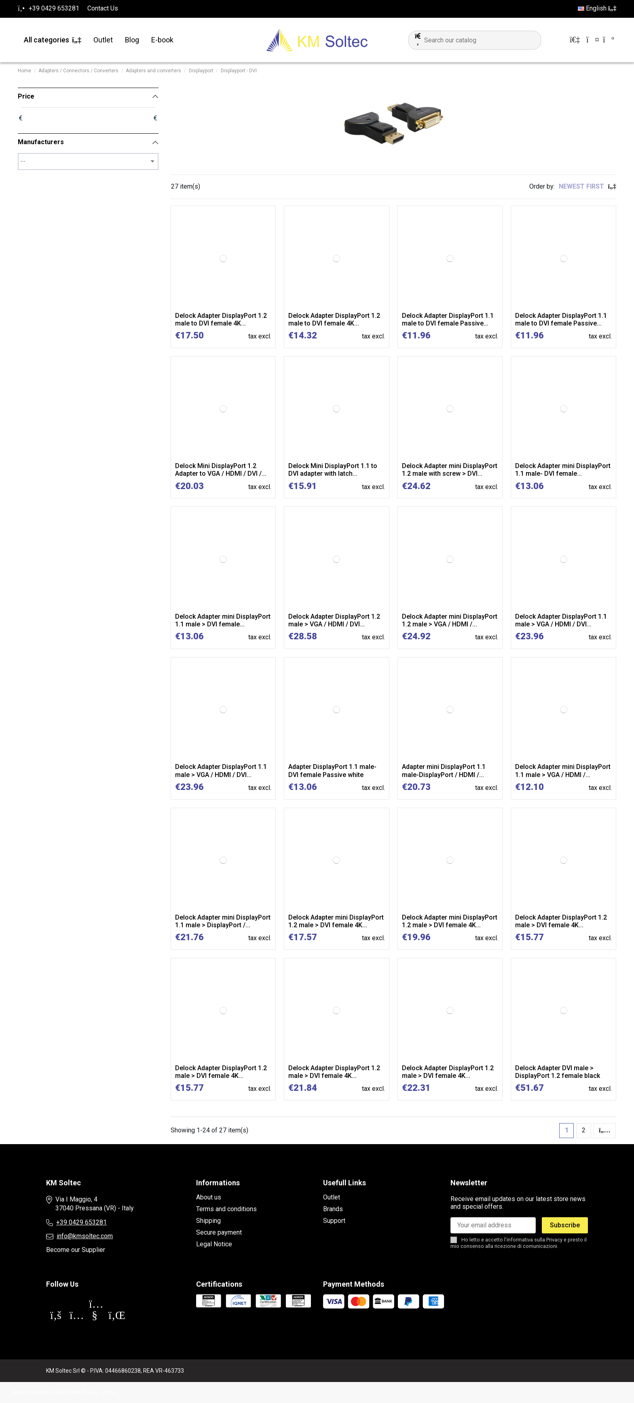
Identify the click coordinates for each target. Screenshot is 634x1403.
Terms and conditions (226, 1209)
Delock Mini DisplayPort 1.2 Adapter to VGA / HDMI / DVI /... (220, 469)
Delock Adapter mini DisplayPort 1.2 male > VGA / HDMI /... (449, 620)
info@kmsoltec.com (85, 1236)
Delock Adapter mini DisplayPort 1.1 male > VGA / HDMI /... (563, 770)
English (597, 8)
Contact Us (102, 8)
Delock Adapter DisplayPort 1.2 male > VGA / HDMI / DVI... (334, 620)
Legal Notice (214, 1244)
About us (208, 1197)
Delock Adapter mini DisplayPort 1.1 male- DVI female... (563, 469)
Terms (110, 1392)
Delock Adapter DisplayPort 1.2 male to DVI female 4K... (221, 319)
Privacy (554, 1240)
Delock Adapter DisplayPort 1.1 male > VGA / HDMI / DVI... (561, 620)
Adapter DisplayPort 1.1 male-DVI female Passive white (332, 770)
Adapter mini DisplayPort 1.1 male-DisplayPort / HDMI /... (444, 770)
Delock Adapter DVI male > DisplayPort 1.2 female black (557, 1072)
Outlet (331, 1197)
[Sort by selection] (587, 186)
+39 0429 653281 (81, 1222)
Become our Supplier (75, 1250)
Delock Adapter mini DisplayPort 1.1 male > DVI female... (223, 620)
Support (334, 1220)
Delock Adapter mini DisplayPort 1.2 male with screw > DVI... (449, 469)
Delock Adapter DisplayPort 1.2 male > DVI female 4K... (561, 921)
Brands (333, 1209)
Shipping (208, 1220)
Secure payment (219, 1232)
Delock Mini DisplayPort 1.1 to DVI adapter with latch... (332, 469)
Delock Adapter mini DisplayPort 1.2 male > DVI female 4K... (336, 921)
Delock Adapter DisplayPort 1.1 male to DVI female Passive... (448, 319)
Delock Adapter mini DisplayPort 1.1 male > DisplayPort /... (223, 921)
